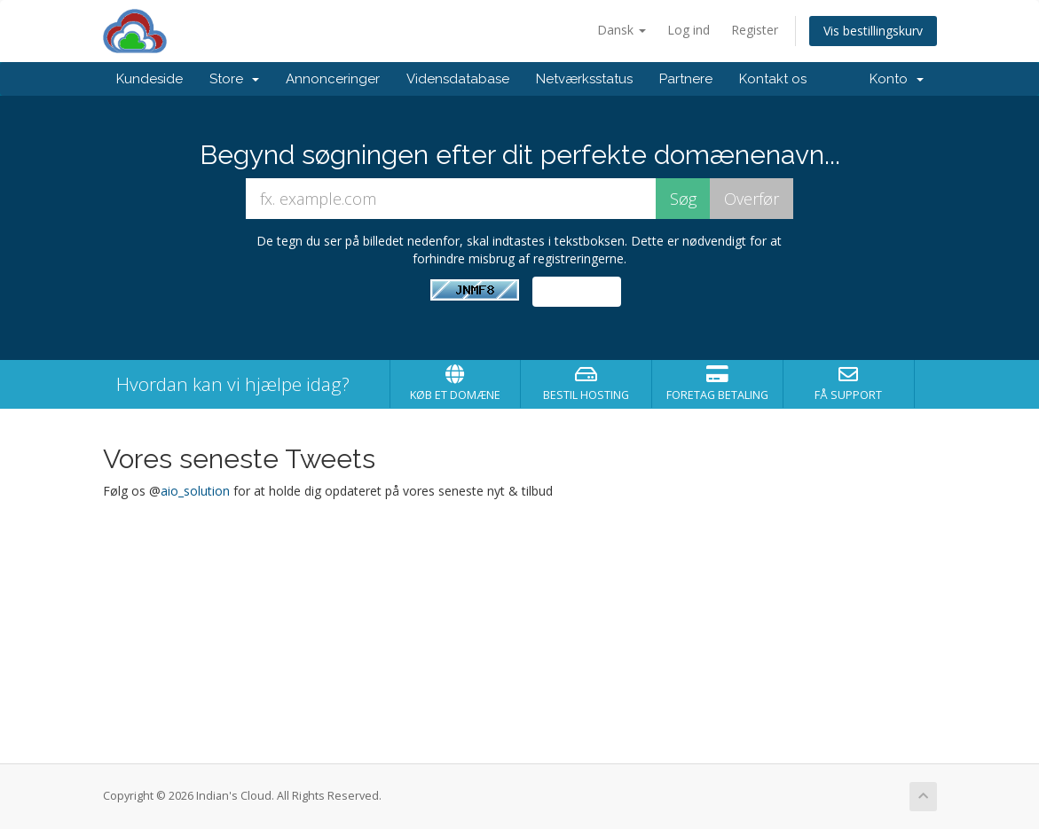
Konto (897, 79)
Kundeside (149, 79)
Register (754, 29)
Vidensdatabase (457, 79)
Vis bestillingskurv (873, 30)
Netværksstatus (584, 79)
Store (234, 79)
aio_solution (195, 490)
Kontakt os (773, 79)
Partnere (685, 79)
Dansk (621, 29)
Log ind (688, 29)
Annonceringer (333, 79)
